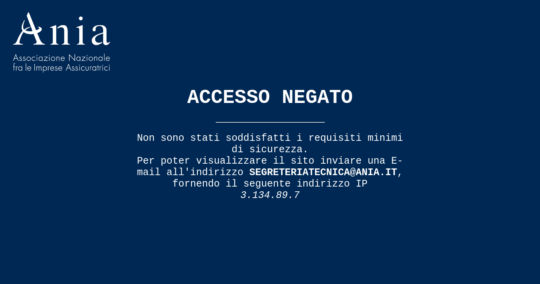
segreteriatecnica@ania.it (323, 172)
